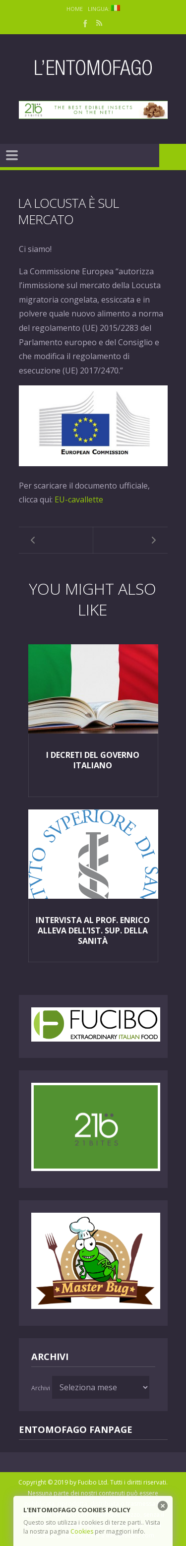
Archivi (40, 1388)
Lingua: (104, 8)
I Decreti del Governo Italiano (92, 760)
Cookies (81, 1531)
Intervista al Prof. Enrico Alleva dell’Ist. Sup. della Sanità (93, 930)
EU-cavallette (79, 499)
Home (74, 8)
